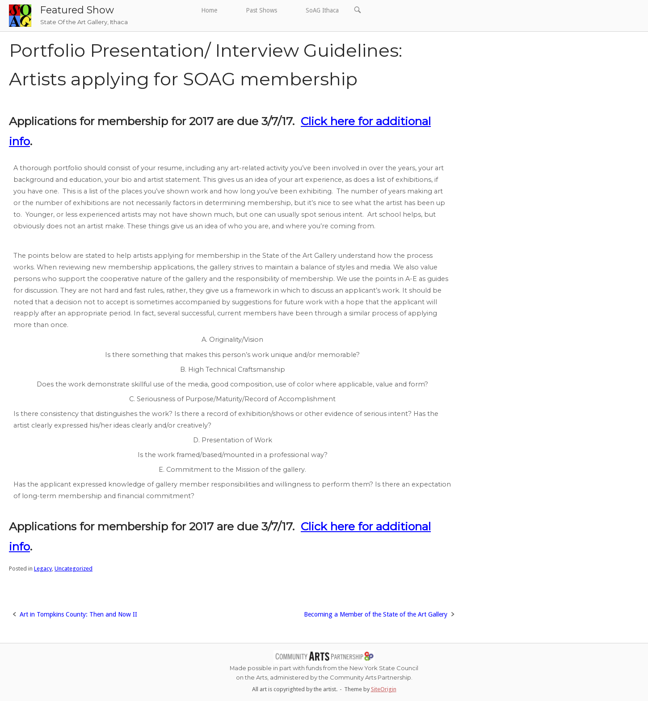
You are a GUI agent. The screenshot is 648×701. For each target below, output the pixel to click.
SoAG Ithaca (322, 10)
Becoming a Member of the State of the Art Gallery (375, 614)
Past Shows (261, 10)
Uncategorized (74, 568)
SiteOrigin (383, 689)
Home (209, 10)
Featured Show (77, 10)
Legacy (43, 568)
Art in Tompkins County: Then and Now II (78, 614)
